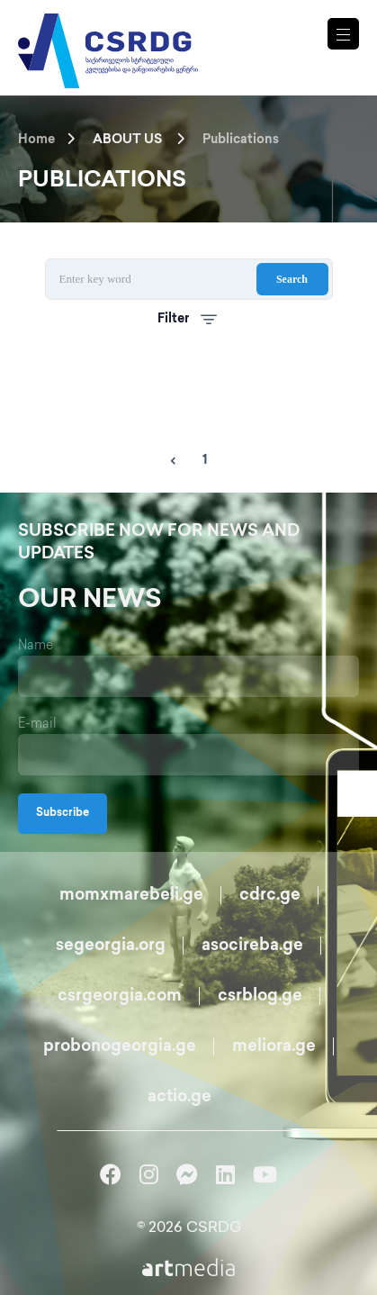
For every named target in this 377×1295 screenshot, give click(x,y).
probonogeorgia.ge (119, 1046)
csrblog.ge (260, 996)
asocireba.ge (252, 946)
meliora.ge (274, 1046)
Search (292, 279)
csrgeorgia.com (120, 996)
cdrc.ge (270, 895)
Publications (240, 140)
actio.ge (179, 1097)
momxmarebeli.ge (131, 895)
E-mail (37, 724)
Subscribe (62, 814)
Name (35, 646)
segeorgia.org (111, 946)
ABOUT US (127, 140)
